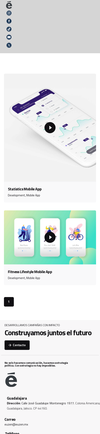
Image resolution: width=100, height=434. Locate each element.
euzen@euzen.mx (16, 424)
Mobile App (33, 195)
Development (16, 195)
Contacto (17, 345)
